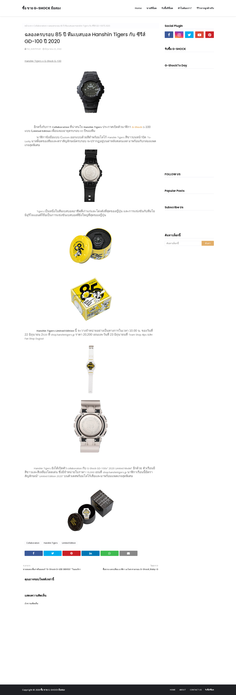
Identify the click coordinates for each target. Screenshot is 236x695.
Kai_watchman (34, 48)
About (182, 689)
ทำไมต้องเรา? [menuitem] (185, 8)
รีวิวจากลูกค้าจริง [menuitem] (205, 8)
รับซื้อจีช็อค (209, 689)
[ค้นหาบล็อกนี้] (183, 243)
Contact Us (196, 689)
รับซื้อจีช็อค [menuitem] (167, 8)
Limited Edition (69, 543)
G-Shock (137, 127)
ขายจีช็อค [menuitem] (152, 8)
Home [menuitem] (138, 8)
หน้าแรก (28, 25)
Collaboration (40, 25)
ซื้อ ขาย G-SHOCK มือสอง (41, 8)
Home (172, 689)
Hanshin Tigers (51, 543)
